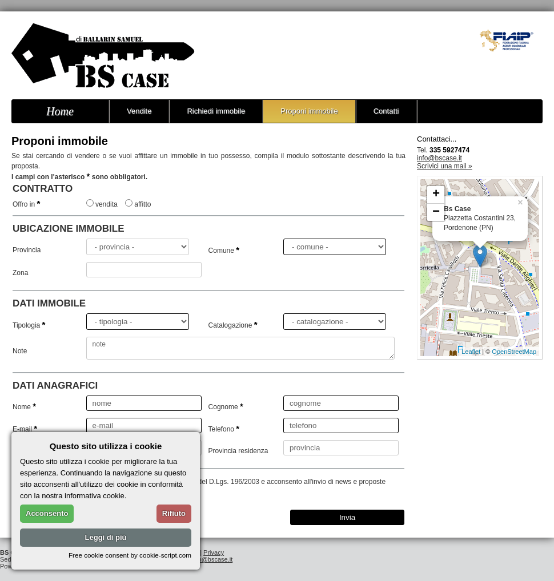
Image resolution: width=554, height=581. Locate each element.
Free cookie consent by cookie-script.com (130, 555)
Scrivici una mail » (444, 166)
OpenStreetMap (514, 351)
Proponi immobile (309, 111)
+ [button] (436, 194)
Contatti (386, 111)
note (240, 348)
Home (60, 111)
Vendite (139, 111)
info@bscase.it (439, 158)
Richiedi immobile (216, 111)
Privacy (213, 552)
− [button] (436, 212)
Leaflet (470, 351)
